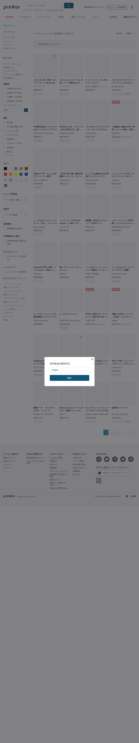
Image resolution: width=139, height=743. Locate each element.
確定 (69, 378)
